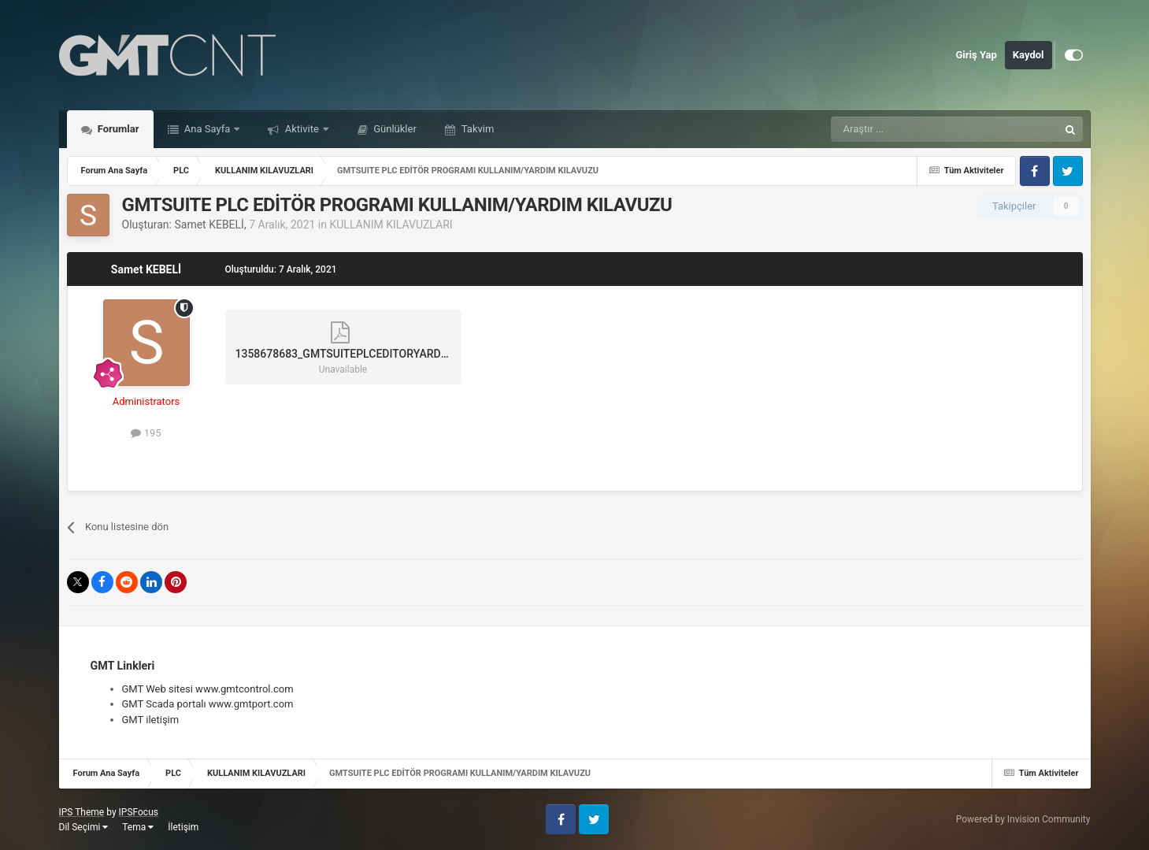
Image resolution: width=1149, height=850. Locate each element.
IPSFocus (138, 812)
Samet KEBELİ (208, 224)
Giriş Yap (976, 55)
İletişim (183, 827)
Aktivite (301, 129)
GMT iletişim (151, 720)
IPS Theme (82, 812)
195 (146, 433)
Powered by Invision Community (1023, 819)
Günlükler (394, 129)
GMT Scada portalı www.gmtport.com (208, 704)
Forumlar (117, 129)
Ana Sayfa (207, 129)
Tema (138, 827)
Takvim (477, 129)
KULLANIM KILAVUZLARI (390, 224)
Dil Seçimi (84, 827)
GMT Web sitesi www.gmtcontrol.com (208, 689)
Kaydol (1028, 55)
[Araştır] (907, 129)
